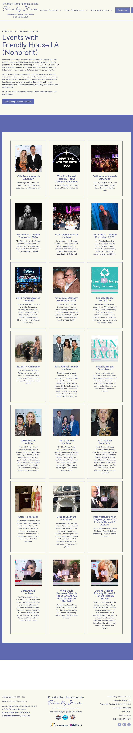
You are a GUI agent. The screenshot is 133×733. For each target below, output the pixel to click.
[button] (49, 10)
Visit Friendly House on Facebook (18, 102)
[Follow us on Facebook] (119, 724)
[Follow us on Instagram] (129, 724)
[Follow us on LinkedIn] (124, 724)
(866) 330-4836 (18, 697)
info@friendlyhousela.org (17, 701)
